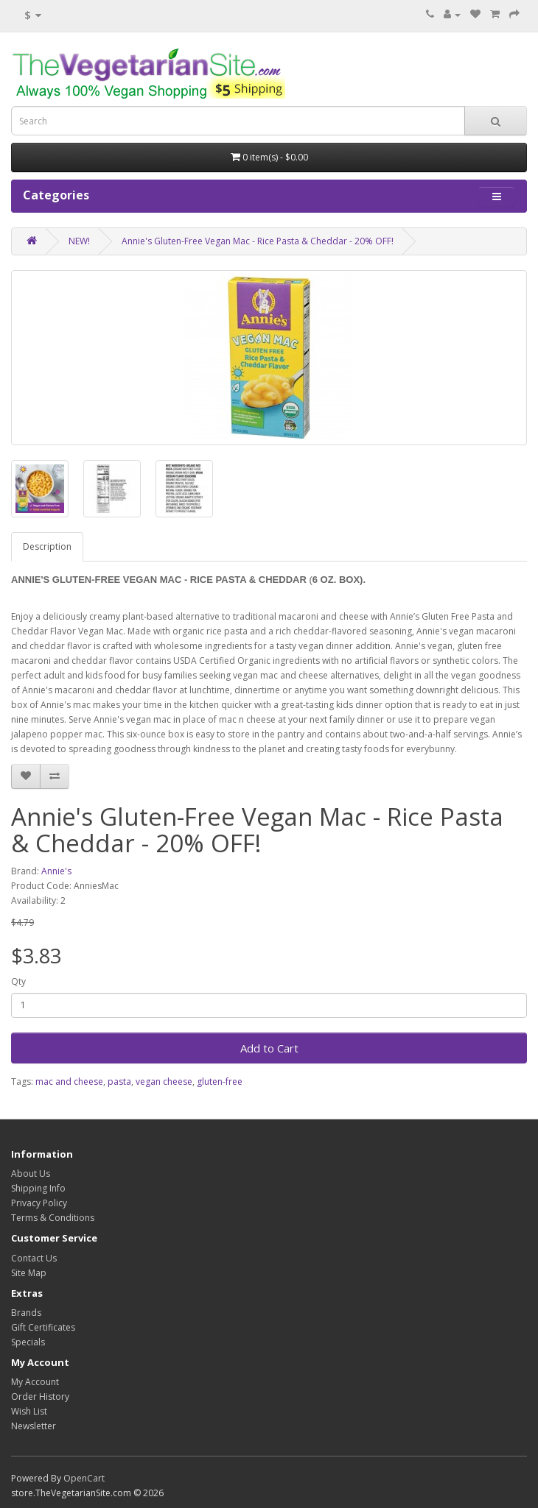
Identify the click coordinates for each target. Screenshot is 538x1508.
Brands (26, 1312)
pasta (119, 1081)
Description (47, 546)
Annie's (56, 871)
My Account (35, 1382)
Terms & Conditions (52, 1217)
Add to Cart (269, 1048)
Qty (18, 981)
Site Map (28, 1273)
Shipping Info (38, 1188)
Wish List (29, 1411)
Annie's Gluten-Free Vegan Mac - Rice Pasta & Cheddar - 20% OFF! (258, 241)
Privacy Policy (39, 1203)
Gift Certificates (43, 1327)
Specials (28, 1342)
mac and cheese (69, 1081)
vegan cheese (164, 1081)
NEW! (79, 241)
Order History (40, 1396)
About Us (30, 1173)
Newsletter (33, 1426)
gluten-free (219, 1081)
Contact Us (34, 1258)
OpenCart (84, 1478)
